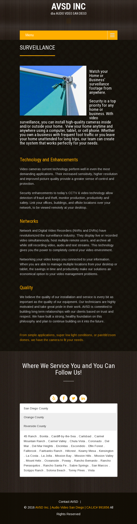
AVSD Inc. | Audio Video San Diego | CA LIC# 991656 (72, 507)
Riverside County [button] (35, 426)
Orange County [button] (34, 417)
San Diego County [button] (36, 408)
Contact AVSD (68, 502)
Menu (29, 35)
